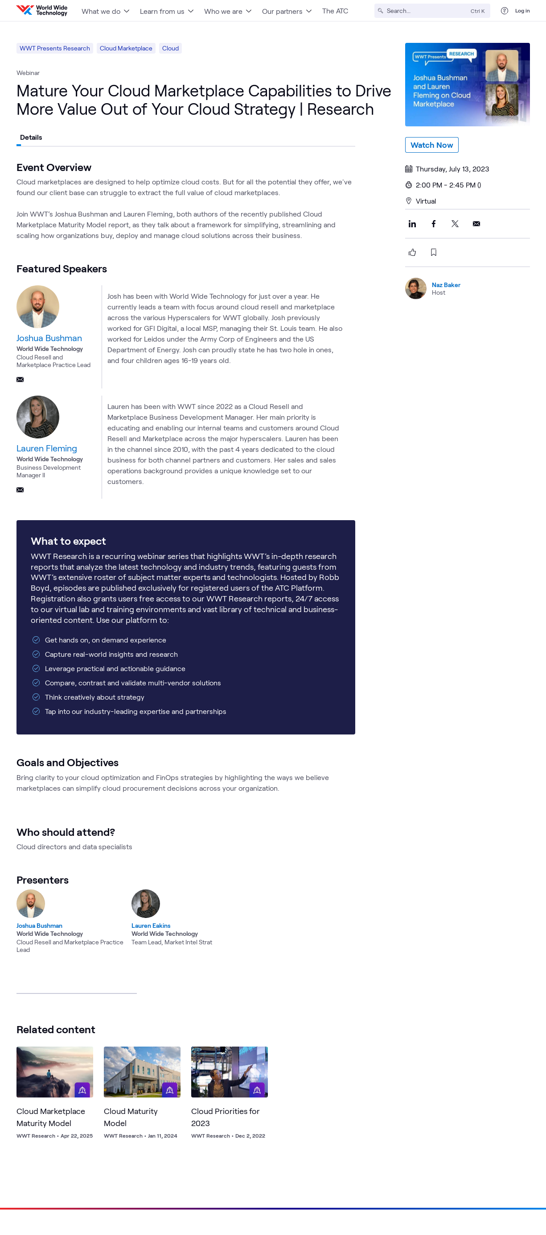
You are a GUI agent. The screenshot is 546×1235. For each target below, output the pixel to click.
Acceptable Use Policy (273, 1220)
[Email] (20, 379)
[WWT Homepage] (41, 10)
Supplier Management (401, 1220)
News (445, 1161)
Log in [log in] (522, 10)
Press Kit (476, 1161)
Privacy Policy (218, 1220)
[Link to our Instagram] (526, 1190)
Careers (436, 1141)
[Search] (427, 11)
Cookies (519, 1220)
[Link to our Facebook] (483, 1190)
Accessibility (483, 1220)
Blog (420, 1161)
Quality (447, 1220)
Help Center (513, 1141)
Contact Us (514, 1161)
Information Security (337, 1220)
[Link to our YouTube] (505, 1190)
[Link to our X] (462, 1190)
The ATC (335, 10)
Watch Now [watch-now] (432, 145)
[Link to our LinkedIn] (440, 1190)
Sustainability (385, 1161)
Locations (471, 1141)
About (406, 1141)
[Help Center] (504, 10)
